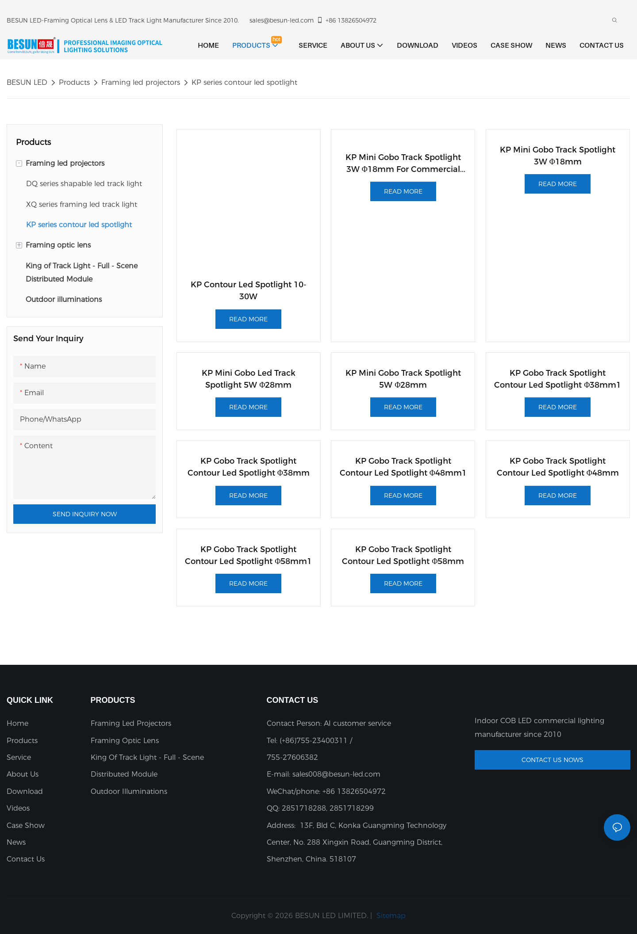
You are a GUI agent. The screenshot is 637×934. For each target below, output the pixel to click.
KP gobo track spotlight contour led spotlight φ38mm (249, 467)
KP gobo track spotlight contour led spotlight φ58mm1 (248, 555)
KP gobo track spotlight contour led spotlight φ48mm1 (403, 467)
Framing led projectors (140, 82)
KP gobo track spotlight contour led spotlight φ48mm (558, 467)
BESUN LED (27, 82)
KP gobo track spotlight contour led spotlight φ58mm (403, 555)
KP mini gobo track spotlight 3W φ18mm (557, 156)
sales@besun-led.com (281, 20)
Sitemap (390, 915)
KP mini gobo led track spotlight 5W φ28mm (248, 379)
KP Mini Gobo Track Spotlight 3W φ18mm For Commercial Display (403, 163)
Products (74, 82)
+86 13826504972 (346, 20)
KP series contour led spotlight (244, 82)
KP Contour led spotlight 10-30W (249, 290)
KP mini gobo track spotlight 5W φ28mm (403, 379)
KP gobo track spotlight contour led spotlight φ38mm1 (557, 379)
